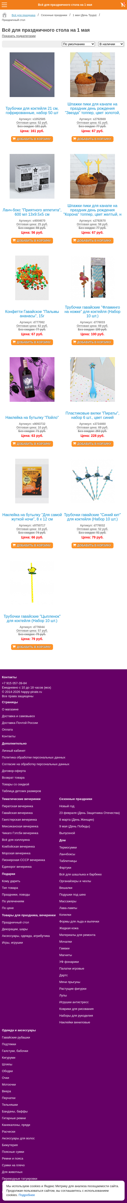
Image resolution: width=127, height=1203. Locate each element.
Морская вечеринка (16, 853)
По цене (8, 908)
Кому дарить (11, 881)
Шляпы (7, 1064)
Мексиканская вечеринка (20, 826)
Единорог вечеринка (17, 866)
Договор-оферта (14, 771)
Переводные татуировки (19, 1178)
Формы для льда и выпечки (79, 921)
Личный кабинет (14, 750)
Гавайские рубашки (16, 1037)
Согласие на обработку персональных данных (35, 764)
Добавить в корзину (34, 139)
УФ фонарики (69, 962)
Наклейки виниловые (74, 1022)
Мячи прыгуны (69, 982)
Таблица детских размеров (21, 791)
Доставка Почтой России (20, 723)
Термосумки (68, 847)
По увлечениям (13, 901)
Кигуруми (8, 1057)
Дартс (63, 975)
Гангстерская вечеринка (19, 819)
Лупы (63, 995)
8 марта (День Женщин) (76, 819)
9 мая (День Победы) (74, 826)
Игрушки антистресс (74, 1002)
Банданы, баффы (15, 1111)
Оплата (7, 729)
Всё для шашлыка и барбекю (80, 874)
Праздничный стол (15, 922)
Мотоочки (9, 1084)
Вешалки (65, 888)
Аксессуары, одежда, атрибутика (26, 936)
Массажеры (67, 901)
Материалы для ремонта (77, 935)
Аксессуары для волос (18, 1138)
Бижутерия (10, 1145)
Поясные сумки (13, 1152)
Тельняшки (10, 1104)
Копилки (65, 914)
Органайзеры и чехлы (75, 881)
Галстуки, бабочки (15, 1051)
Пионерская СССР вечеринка (23, 860)
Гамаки (64, 948)
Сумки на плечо (13, 1165)
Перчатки (8, 1098)
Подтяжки (9, 1044)
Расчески (8, 1131)
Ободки (7, 1071)
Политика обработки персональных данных (33, 757)
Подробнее (27, 1195)
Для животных (12, 1172)
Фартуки (65, 867)
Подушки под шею (72, 894)
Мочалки (65, 941)
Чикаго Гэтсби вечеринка (20, 833)
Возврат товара (13, 777)
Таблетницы (68, 861)
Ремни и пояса (12, 1158)
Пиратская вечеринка (17, 806)
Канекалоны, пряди (16, 1125)
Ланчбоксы (67, 854)
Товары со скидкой (15, 784)
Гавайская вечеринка (17, 813)
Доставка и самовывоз (18, 716)
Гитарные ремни (14, 1118)
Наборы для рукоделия (76, 1015)
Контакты (8, 736)
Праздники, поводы (16, 894)
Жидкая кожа (69, 928)
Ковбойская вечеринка (18, 846)
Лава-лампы (68, 908)
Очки (5, 1078)
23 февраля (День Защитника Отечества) (89, 813)
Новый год (66, 806)
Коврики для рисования (76, 1009)
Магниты (65, 955)
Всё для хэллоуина (16, 840)
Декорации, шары (15, 929)
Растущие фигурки (73, 988)
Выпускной (67, 833)
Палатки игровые (71, 968)
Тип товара (10, 888)
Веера (6, 1091)
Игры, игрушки (12, 942)
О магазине (10, 709)
